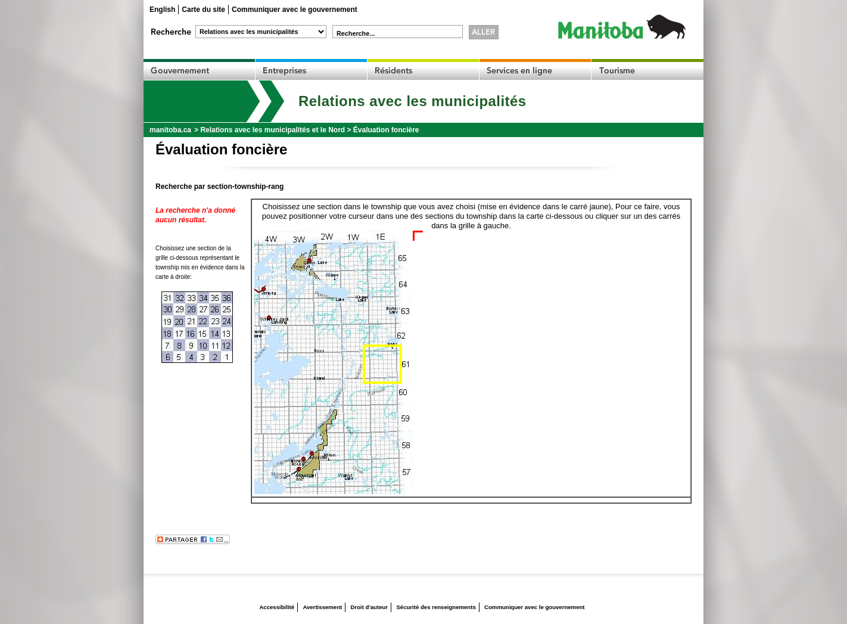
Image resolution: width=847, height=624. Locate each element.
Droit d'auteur (369, 607)
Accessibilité (276, 607)
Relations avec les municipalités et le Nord (272, 130)
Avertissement (322, 607)
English (162, 9)
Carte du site (203, 9)
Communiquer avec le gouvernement (294, 9)
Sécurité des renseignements (435, 607)
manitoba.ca (170, 130)
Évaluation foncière (386, 130)
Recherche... (356, 33)
